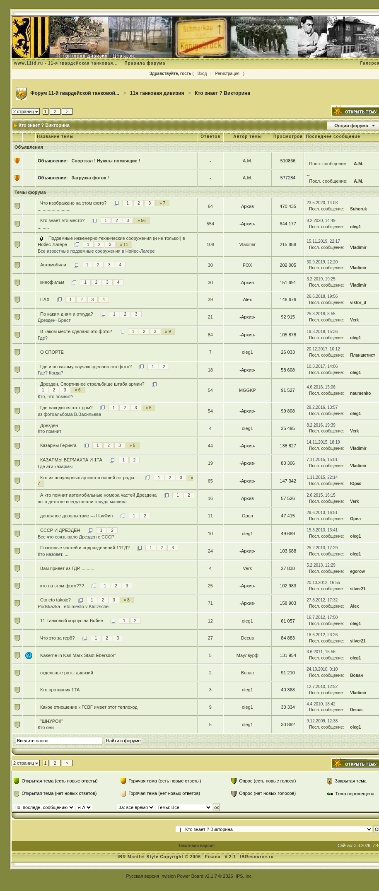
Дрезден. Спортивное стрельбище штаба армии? (92, 384)
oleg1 (355, 227)
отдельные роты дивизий (66, 672)
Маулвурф (247, 655)
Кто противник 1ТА (60, 689)
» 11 (124, 244)
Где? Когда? (50, 372)
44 (210, 445)
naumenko (360, 393)
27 (210, 637)
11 (210, 515)
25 (210, 585)
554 (210, 223)
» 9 (168, 331)
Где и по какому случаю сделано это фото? (86, 366)
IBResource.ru (256, 857)
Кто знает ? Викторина (222, 93)
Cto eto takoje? (55, 599)
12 (210, 620)
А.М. (247, 160)
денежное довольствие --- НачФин (76, 515)
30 (210, 265)
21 (210, 316)
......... (43, 227)
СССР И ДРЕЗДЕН (60, 530)
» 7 (162, 203)
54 (210, 390)
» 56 (141, 220)
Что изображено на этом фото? (73, 202)
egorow (357, 571)
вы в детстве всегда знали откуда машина (82, 501)
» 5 (132, 445)
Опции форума (351, 125)
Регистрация (227, 73)
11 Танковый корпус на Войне (71, 620)
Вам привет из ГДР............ (67, 568)
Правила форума (144, 63)
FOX (247, 265)
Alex (354, 606)
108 (210, 244)
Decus (247, 637)
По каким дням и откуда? (66, 313)
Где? (43, 338)
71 (210, 603)
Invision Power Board (181, 876)
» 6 (78, 390)
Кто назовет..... (53, 554)
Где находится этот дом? (66, 407)
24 (210, 550)
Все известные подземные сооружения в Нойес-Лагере (96, 251)
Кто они (46, 727)
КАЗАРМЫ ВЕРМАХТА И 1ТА (71, 459)
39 (210, 299)
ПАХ (45, 299)
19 (210, 463)
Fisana (213, 857)
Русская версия (142, 876)
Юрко (355, 483)
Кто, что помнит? (55, 396)
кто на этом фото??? (62, 585)
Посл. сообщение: (328, 163)
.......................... (54, 209)
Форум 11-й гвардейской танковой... (74, 93)
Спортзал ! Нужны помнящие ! (105, 160)
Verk (354, 320)
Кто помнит (49, 431)
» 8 (127, 600)
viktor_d (358, 302)
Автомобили (53, 264)
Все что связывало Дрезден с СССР (76, 536)
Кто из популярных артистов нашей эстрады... (89, 477)
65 (210, 480)
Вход (202, 73)
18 (210, 369)
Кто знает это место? (62, 220)
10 (210, 533)
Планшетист (362, 355)
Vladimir (247, 244)
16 (210, 498)
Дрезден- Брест (54, 320)
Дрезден (49, 425)
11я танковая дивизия (157, 93)
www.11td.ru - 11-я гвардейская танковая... (66, 63)
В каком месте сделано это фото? (76, 331)
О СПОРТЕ (52, 352)
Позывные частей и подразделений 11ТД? (85, 547)
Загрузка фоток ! (90, 177)
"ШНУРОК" (51, 721)
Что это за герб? (57, 637)
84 (210, 334)
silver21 (357, 589)
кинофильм (52, 282)
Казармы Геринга (58, 445)
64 (210, 206)
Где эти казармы (55, 466)
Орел (247, 515)
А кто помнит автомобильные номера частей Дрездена (98, 495)
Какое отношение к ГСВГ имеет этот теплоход (89, 707)
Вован (247, 672)
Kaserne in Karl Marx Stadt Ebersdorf (78, 655)
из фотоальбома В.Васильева (69, 414)
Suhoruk (358, 209)
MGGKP (247, 390)
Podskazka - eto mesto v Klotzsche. (74, 606)
